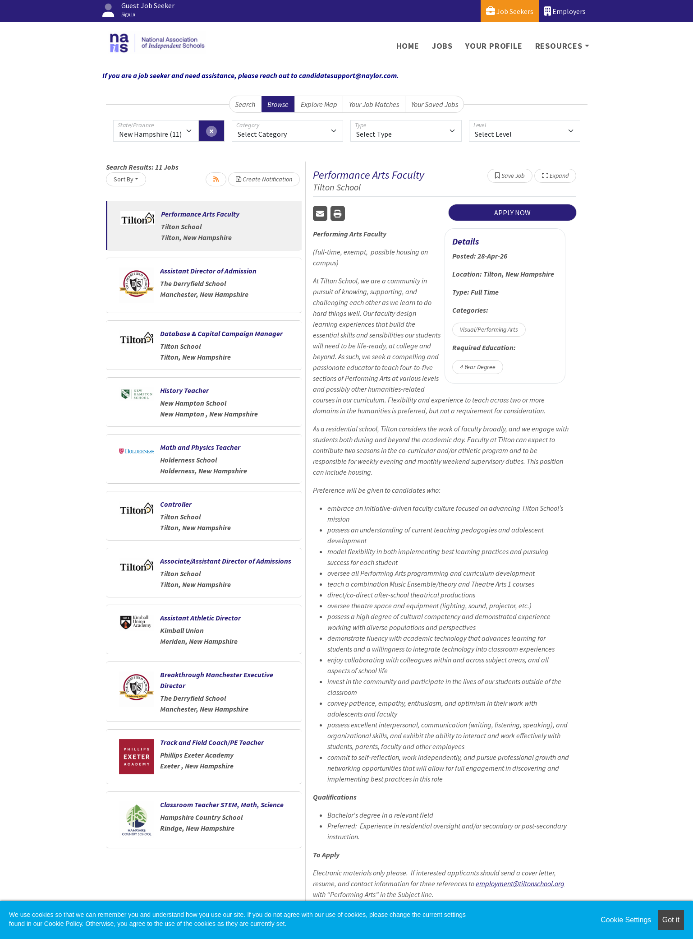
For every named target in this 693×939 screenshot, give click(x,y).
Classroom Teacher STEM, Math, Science (222, 804)
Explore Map (319, 104)
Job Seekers (509, 11)
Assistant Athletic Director (200, 617)
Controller (176, 504)
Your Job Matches (374, 104)
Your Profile (494, 46)
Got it (670, 920)
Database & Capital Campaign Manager (221, 333)
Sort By (123, 179)
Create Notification (264, 179)
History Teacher (184, 390)
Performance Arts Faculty (200, 213)
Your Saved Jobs (434, 104)
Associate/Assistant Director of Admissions (225, 560)
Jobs (442, 46)
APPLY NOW (512, 212)
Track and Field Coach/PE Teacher (212, 742)
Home (407, 46)
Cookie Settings (626, 920)
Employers (565, 11)
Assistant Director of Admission (208, 270)
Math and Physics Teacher (200, 447)
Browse (278, 104)
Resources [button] (559, 46)
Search (245, 104)
